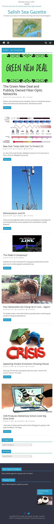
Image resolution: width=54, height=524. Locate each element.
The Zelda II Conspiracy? (15, 255)
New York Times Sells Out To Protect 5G (23, 146)
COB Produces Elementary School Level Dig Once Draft (24, 417)
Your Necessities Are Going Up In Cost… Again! (26, 306)
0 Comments (27, 97)
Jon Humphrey (18, 97)
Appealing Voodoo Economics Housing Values (26, 363)
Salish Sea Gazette (27, 12)
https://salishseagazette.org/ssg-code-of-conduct (17, 473)
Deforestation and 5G (14, 213)
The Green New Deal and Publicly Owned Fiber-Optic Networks (21, 6)
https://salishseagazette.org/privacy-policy (15, 484)
